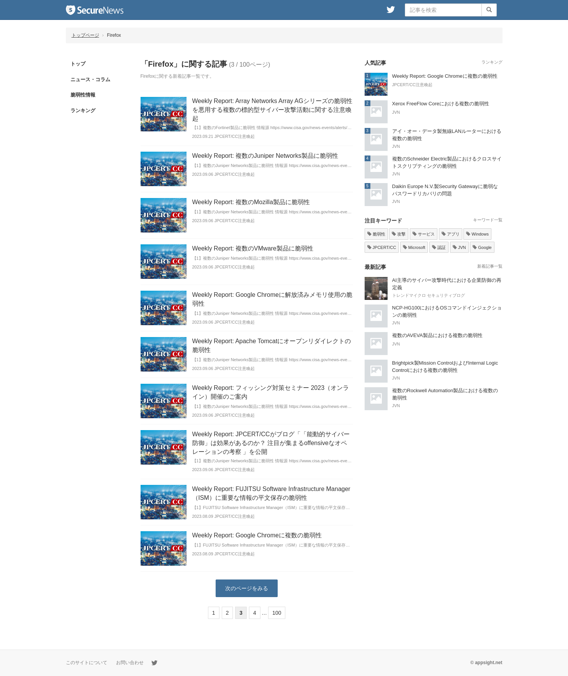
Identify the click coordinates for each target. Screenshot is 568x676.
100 (276, 613)
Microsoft (414, 247)
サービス (423, 234)
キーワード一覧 (488, 220)
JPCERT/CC (381, 247)
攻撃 (399, 234)
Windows (477, 234)
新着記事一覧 (490, 266)
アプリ (451, 234)
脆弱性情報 (82, 95)
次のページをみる (246, 588)
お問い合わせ (130, 662)
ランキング (82, 110)
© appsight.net (486, 662)
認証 (439, 247)
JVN (459, 247)
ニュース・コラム (90, 79)
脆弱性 (376, 234)
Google (482, 247)
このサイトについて (86, 662)
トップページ (85, 35)
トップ (77, 64)
